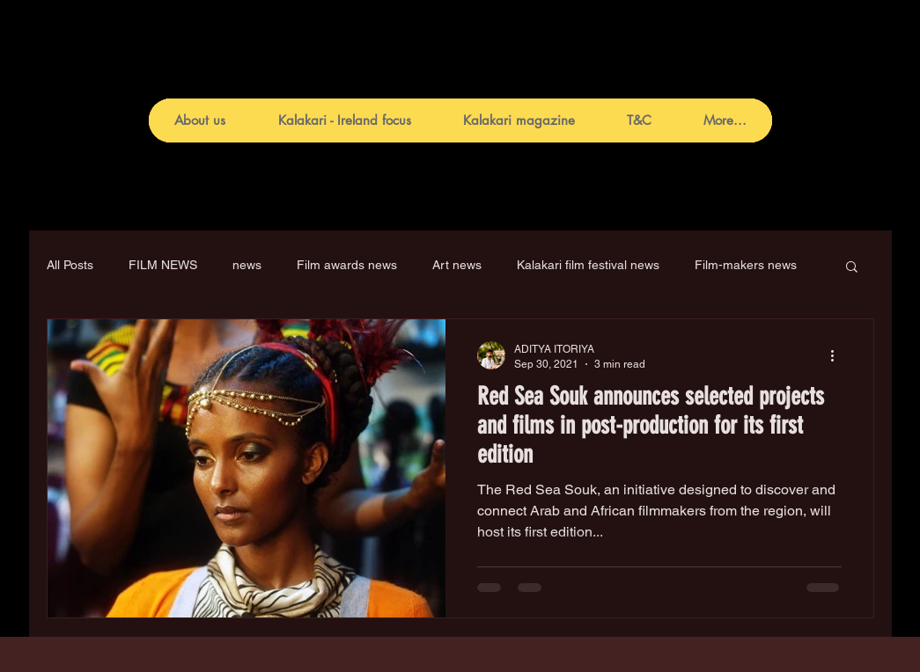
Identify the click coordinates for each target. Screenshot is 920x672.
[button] (851, 268)
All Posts (70, 265)
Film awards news (347, 265)
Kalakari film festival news (588, 265)
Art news (457, 265)
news (246, 265)
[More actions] (839, 355)
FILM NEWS (163, 265)
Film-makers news (746, 265)
